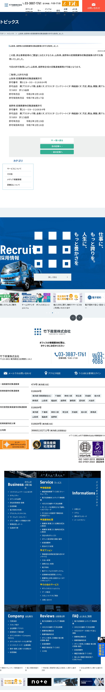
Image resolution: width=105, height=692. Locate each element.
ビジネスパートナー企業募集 (20, 645)
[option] (36, 301)
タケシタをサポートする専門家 (21, 641)
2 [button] (49, 313)
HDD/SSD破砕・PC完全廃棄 (52, 503)
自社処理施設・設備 (17, 502)
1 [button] (47, 313)
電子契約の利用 (15, 510)
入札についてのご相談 (50, 595)
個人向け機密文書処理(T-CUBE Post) (82, 658)
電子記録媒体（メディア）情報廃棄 (52, 622)
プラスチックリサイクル (18, 513)
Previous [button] (73, 318)
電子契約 (45, 567)
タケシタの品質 (15, 499)
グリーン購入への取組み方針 (20, 520)
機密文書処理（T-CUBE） (51, 647)
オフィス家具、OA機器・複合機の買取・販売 (51, 639)
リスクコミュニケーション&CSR (21, 492)
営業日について (13, 184)
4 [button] (55, 313)
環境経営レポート (16, 524)
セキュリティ (14, 495)
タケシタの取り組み (29, 12)
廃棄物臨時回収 (48, 634)
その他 (9, 174)
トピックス (10, 33)
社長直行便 (14, 528)
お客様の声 (66, 12)
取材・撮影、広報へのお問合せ (20, 648)
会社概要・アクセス (17, 628)
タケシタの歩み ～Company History (19, 636)
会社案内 (58, 12)
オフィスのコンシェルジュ (51, 588)
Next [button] (79, 318)
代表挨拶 (13, 621)
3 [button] (52, 313)
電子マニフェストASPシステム (52, 571)
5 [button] (58, 313)
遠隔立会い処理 (48, 563)
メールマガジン (79, 520)
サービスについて (14, 168)
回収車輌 (13, 506)
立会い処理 (46, 560)
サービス (39, 12)
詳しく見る (52, 277)
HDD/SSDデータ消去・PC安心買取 (84, 631)
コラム (76, 512)
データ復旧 (46, 592)
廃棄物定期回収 (48, 630)
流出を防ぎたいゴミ (49, 535)
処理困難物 (46, 542)
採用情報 (13, 652)
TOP (1, 33)
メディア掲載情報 (14, 179)
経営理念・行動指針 (17, 632)
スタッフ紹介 (14, 624)
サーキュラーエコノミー (18, 517)
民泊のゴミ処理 (47, 546)
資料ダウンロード (80, 516)
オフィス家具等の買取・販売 (52, 539)
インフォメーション (48, 12)
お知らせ (77, 509)
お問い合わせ (47, 600)
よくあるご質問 (75, 12)
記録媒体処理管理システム (52, 574)
